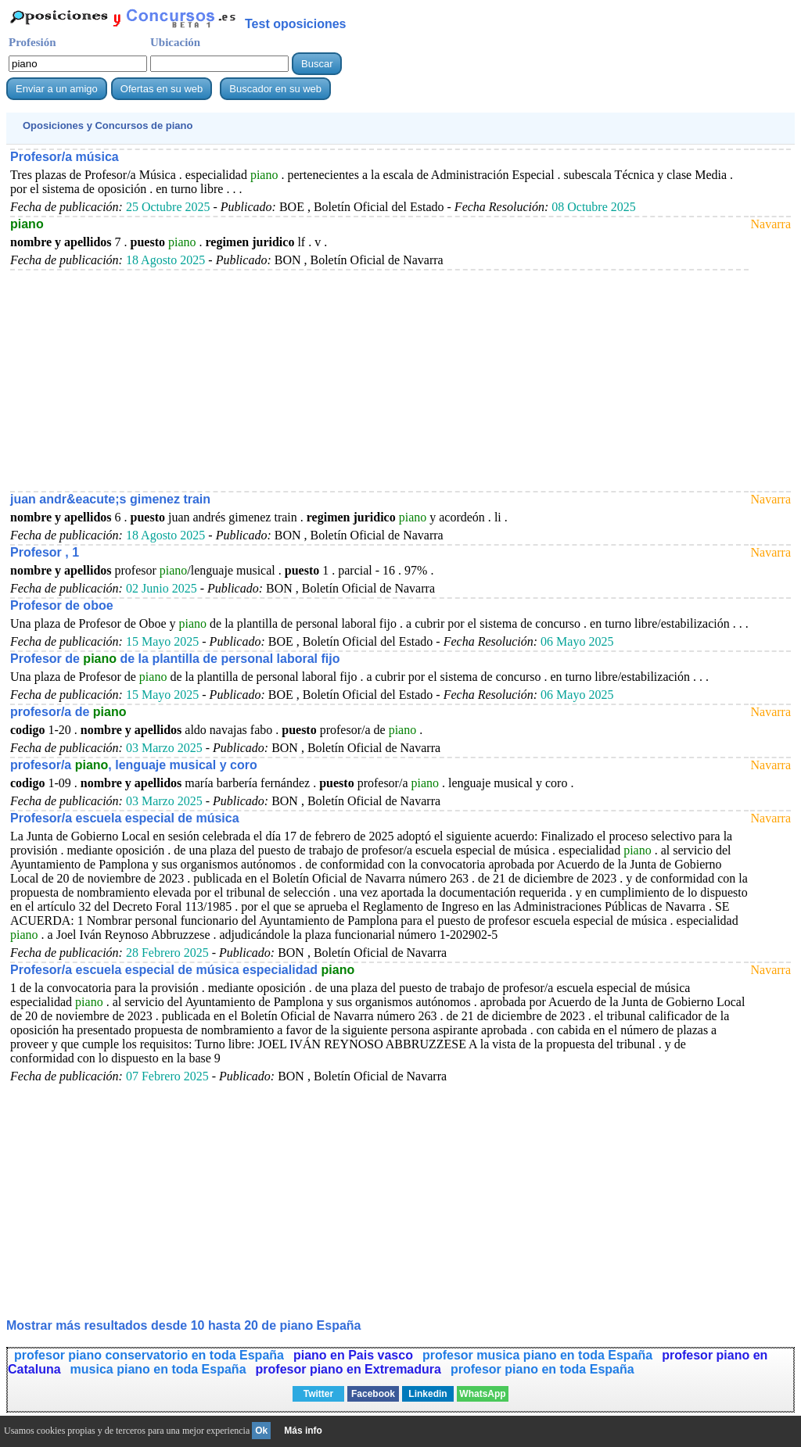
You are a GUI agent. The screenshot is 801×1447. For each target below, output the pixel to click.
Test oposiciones (296, 23)
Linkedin (427, 1393)
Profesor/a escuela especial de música (124, 818)
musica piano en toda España (158, 1369)
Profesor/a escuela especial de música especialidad (182, 969)
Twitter (318, 1393)
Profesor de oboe (61, 605)
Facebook (373, 1393)
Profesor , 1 (44, 552)
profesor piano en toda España (542, 1369)
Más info (303, 1430)
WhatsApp (482, 1393)
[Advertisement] (379, 379)
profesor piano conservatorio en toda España (149, 1355)
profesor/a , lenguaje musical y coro (133, 765)
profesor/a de (68, 711)
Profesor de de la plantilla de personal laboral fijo (174, 658)
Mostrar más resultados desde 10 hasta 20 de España (183, 1325)
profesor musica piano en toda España (537, 1355)
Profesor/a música (64, 156)
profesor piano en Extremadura (348, 1369)
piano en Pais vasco (353, 1355)
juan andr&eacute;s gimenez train (110, 499)
